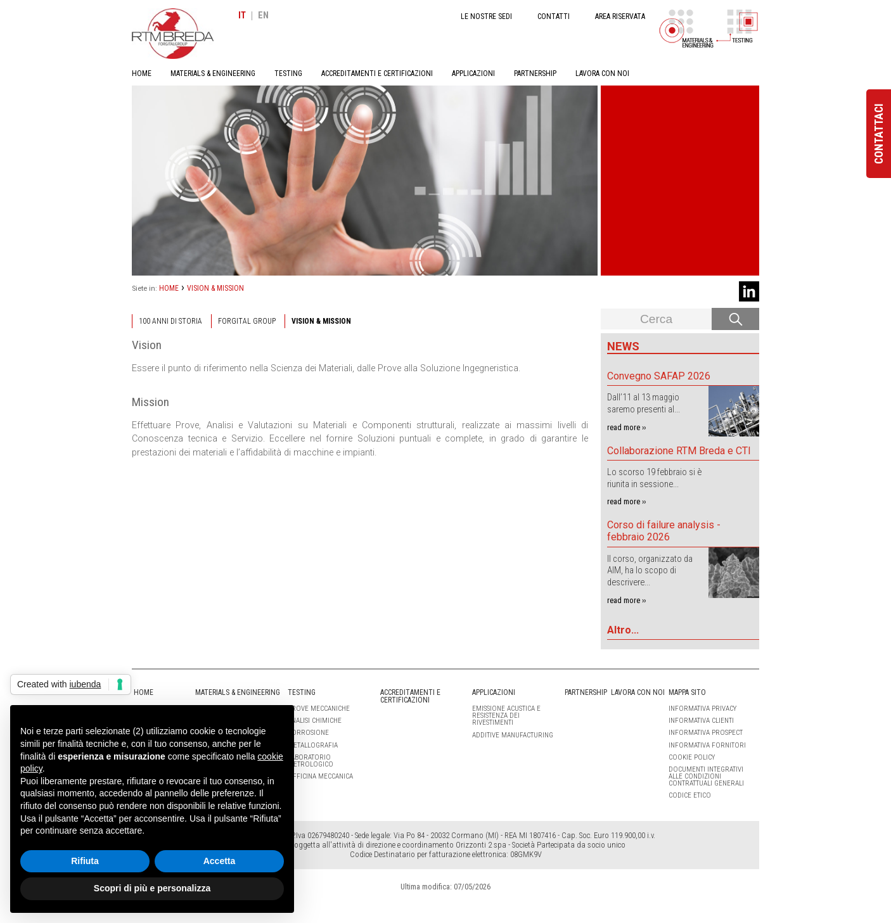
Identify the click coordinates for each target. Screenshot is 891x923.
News (623, 346)
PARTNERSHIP (535, 73)
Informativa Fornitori (707, 745)
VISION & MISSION (215, 288)
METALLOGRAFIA (313, 745)
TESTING (288, 73)
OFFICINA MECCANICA (320, 776)
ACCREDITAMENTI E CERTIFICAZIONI (377, 73)
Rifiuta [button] (85, 861)
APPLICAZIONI (473, 73)
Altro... (623, 630)
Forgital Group (247, 321)
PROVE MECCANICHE (319, 708)
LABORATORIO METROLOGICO (310, 760)
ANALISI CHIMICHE (315, 720)
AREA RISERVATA (620, 16)
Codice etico (690, 795)
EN (263, 15)
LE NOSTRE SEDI (486, 16)
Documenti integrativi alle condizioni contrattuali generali (706, 776)
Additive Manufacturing (512, 735)
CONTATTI (553, 16)
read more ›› (626, 427)
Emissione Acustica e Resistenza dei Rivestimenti (506, 715)
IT (242, 15)
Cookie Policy (692, 757)
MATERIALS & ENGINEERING (212, 73)
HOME (141, 73)
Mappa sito (687, 692)
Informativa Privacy (702, 708)
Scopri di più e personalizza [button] (152, 888)
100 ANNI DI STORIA (170, 321)
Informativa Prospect (706, 733)
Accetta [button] (219, 861)
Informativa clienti (701, 720)
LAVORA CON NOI (602, 73)
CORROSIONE (308, 733)
